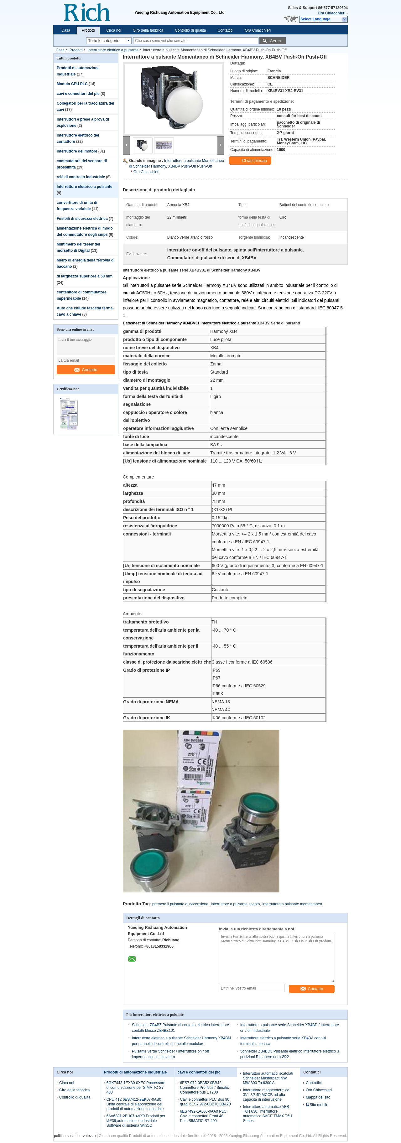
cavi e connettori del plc (78, 93)
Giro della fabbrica (148, 30)
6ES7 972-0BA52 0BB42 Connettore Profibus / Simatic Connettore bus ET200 (204, 1087)
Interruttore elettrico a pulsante (112, 50)
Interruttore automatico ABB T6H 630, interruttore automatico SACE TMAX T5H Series (267, 1113)
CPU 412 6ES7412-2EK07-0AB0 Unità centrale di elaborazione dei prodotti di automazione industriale (135, 1104)
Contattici (225, 30)
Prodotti (88, 30)
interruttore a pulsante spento (235, 904)
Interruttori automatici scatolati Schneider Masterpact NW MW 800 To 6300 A (268, 1078)
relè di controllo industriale (81, 177)
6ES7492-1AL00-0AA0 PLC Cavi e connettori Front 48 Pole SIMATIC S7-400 (203, 1116)
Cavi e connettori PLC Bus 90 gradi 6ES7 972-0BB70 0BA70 (205, 1101)
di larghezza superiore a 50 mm (84, 276)
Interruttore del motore (77, 151)
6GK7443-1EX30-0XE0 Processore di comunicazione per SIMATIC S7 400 (136, 1087)
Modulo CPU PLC (72, 84)
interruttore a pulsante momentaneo (292, 904)
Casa (65, 30)
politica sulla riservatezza (75, 1136)
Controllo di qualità (190, 30)
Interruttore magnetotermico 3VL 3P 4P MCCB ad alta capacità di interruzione (266, 1095)
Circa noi (113, 30)
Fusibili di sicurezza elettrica (82, 218)
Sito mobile (317, 1105)
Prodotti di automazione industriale (135, 1072)
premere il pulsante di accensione (180, 904)
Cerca (275, 41)
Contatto (85, 369)
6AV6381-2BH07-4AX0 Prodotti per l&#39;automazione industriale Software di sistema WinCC (136, 1121)
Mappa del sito (318, 1097)
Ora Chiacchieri (332, 13)
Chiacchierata (251, 161)
